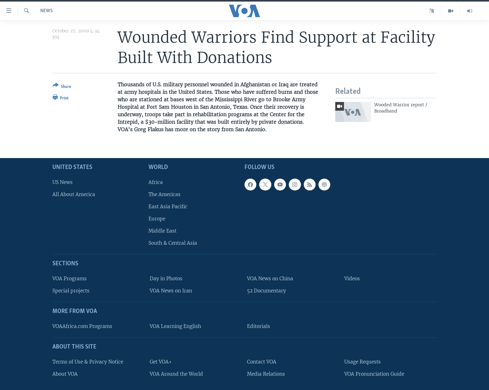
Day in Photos (166, 279)
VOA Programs (69, 279)
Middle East (162, 231)
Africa (155, 182)
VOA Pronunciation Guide (374, 374)
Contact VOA (261, 361)
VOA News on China (270, 279)
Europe (156, 219)
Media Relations (266, 374)
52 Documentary (266, 291)
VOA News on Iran (171, 291)
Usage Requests (362, 361)
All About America (73, 194)
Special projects (71, 291)
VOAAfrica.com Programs (82, 326)
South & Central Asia (172, 243)
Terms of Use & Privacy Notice (87, 361)
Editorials (258, 326)
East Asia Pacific (167, 206)
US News (62, 182)
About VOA (65, 374)
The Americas (164, 194)
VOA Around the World (176, 374)
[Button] (62, 87)
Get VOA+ (161, 361)
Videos (352, 279)
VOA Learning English (175, 326)
